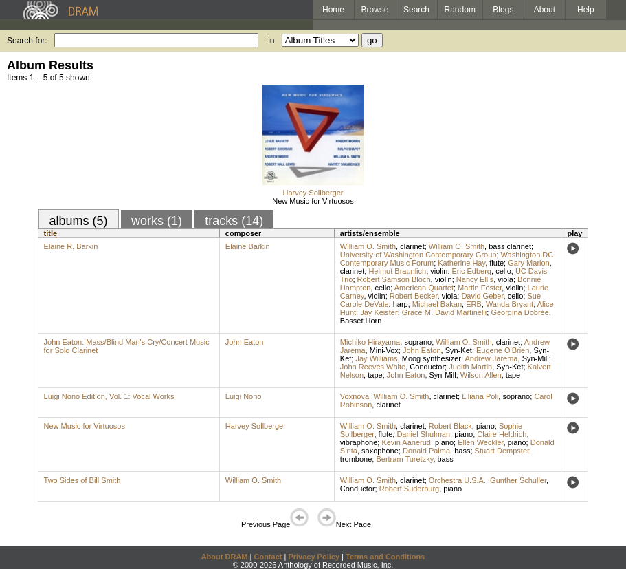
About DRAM (224, 556)
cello (503, 271)
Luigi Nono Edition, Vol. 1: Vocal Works (109, 396)
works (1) (156, 221)
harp (400, 304)
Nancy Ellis (474, 279)
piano (485, 426)
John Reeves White (372, 367)
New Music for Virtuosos (312, 201)
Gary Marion (529, 263)
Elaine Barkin (247, 246)
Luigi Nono (243, 396)
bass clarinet (510, 246)
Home (333, 9)
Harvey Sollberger (312, 193)
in (271, 40)
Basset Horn (361, 320)
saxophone (380, 451)
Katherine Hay (461, 263)
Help (585, 9)
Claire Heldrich (501, 434)
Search (416, 9)
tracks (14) (234, 221)
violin (438, 271)
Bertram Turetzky (404, 459)
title (51, 233)
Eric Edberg (471, 271)
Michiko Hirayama (370, 342)
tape (375, 375)
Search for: (27, 40)
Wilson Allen (481, 375)
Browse (375, 9)
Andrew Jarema (491, 358)
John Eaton (244, 342)
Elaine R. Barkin (71, 246)
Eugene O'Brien (502, 350)
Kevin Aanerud (406, 442)
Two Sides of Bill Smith (82, 480)
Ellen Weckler (480, 442)
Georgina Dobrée (519, 312)
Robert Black (450, 426)
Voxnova (354, 396)
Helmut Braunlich (397, 271)
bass (462, 451)
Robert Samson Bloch (394, 279)
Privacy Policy (313, 556)
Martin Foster (480, 287)
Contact (268, 556)
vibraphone (358, 442)
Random (460, 9)
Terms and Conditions (385, 556)
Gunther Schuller (518, 480)
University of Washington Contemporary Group (418, 254)
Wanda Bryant (509, 304)
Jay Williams (376, 358)
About (544, 9)
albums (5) (78, 221)
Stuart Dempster (502, 451)
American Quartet (424, 287)
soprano (418, 342)
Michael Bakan (437, 304)
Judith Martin (470, 367)
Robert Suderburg (409, 488)
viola (505, 279)
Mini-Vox (384, 350)
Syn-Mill (535, 358)
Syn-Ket (458, 350)
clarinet (412, 246)
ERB (474, 304)
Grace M (416, 312)
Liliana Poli (480, 396)
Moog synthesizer (431, 358)
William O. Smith (368, 246)
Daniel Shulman (423, 434)
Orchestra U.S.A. (457, 480)
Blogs (503, 9)
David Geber (482, 296)
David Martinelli (461, 312)
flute (496, 263)
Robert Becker (414, 296)
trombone (356, 459)
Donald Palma (426, 451)
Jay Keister (378, 312)
